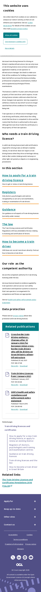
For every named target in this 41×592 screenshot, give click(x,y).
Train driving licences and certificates (17, 425)
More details (9, 48)
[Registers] (20, 192)
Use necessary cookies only (15, 41)
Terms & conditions (20, 537)
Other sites (9, 514)
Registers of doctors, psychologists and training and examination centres (22, 445)
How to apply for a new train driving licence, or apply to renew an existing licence (23, 436)
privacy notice (18, 315)
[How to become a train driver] (20, 244)
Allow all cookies (11, 35)
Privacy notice (30, 541)
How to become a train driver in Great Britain (23, 465)
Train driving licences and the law (23, 459)
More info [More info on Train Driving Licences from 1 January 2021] (14, 384)
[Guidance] (20, 209)
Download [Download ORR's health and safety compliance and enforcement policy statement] (24, 409)
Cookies (30, 532)
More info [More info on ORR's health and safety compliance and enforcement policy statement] (14, 409)
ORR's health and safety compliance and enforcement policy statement (23, 396)
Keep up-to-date (12, 506)
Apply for (9, 498)
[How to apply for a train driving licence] (20, 178)
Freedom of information (14, 541)
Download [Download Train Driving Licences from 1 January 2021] (24, 384)
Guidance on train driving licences (21, 452)
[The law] (20, 224)
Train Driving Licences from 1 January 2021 (22, 375)
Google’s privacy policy (19, 28)
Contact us (9, 522)
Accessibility (13, 532)
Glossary (20, 546)
